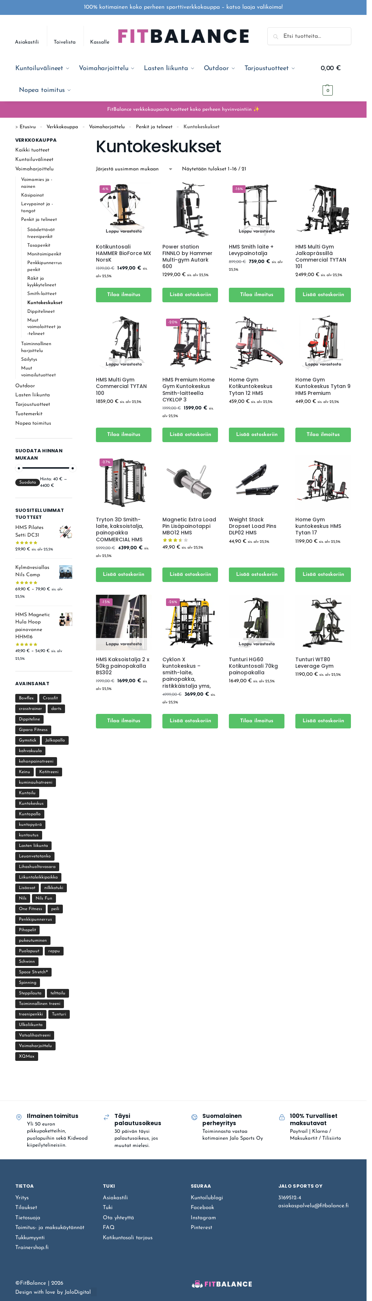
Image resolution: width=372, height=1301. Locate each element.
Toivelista (65, 42)
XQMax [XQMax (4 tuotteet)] (27, 1056)
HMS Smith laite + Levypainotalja (251, 249)
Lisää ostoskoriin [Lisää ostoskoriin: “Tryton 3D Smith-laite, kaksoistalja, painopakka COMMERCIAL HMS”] (123, 574)
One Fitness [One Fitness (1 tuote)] (30, 909)
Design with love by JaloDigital (53, 1292)
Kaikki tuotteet (32, 150)
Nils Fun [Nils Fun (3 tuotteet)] (44, 898)
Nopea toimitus (33, 423)
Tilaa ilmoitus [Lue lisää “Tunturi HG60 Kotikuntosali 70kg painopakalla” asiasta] (256, 721)
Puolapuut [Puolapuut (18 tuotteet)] (29, 951)
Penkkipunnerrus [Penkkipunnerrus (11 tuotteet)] (35, 919)
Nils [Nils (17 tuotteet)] (23, 898)
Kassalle (99, 42)
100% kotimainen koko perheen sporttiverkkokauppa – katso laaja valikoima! (183, 7)
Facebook (202, 1208)
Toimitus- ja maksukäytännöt (49, 1228)
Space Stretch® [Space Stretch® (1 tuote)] (33, 972)
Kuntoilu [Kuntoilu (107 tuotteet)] (27, 793)
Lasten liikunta (32, 395)
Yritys (22, 1198)
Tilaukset (26, 1208)
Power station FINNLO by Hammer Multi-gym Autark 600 (187, 256)
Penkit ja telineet (154, 127)
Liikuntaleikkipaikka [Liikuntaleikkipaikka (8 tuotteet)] (38, 877)
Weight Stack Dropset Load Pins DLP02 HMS (252, 526)
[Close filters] (74, 141)
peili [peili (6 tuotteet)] (55, 909)
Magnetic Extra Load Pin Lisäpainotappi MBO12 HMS (189, 526)
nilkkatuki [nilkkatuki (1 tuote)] (53, 888)
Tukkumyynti (30, 1238)
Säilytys (29, 359)
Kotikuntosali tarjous (128, 1238)
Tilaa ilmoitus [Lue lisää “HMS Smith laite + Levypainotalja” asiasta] (256, 295)
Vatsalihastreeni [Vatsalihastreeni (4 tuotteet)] (34, 1035)
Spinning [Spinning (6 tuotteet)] (27, 983)
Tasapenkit (38, 245)
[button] (336, 79)
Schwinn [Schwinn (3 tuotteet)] (27, 961)
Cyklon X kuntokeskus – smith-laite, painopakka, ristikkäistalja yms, (186, 672)
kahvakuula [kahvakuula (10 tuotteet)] (30, 751)
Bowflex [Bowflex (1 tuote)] (26, 698)
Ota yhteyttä (118, 1218)
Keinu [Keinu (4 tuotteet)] (24, 772)
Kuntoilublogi (207, 1198)
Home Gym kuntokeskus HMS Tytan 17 (318, 526)
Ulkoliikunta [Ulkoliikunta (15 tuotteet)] (31, 1025)
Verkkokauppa (62, 127)
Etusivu (28, 127)
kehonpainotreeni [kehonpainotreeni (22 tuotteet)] (36, 761)
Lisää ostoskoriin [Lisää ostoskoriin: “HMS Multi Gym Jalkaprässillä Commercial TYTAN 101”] (323, 295)
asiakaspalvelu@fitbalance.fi (313, 1206)
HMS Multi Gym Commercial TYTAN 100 (121, 386)
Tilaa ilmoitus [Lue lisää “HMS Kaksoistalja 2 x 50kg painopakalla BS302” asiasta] (123, 721)
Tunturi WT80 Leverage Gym (314, 662)
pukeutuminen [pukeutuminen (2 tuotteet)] (33, 940)
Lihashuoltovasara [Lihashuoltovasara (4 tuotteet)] (37, 867)
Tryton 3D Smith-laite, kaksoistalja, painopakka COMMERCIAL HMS (119, 529)
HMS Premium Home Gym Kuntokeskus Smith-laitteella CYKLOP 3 (188, 389)
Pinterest (201, 1228)
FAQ (108, 1228)
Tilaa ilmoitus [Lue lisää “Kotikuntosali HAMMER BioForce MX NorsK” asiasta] (123, 295)
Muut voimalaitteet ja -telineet (44, 327)
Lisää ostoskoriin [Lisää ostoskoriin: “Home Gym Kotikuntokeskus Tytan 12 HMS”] (257, 434)
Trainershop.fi (32, 1248)
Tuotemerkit (29, 414)
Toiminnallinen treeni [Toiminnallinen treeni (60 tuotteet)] (39, 1004)
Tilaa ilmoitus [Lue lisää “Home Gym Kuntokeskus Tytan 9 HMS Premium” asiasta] (323, 434)
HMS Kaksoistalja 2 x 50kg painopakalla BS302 (122, 666)
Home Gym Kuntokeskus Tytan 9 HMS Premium (323, 386)
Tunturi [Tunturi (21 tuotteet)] (59, 1014)
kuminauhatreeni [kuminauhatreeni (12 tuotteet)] (35, 782)
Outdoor (25, 386)
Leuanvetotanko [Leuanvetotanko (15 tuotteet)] (35, 856)
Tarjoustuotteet (32, 404)
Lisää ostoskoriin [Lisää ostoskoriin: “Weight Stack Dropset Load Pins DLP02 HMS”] (257, 574)
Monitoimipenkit (44, 254)
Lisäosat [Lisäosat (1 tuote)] (27, 888)
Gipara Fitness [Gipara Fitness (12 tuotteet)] (33, 730)
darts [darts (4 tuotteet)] (56, 709)
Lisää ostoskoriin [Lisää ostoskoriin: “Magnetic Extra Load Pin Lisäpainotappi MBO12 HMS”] (190, 574)
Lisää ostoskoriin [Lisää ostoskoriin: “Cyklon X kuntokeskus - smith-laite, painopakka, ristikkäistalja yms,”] (190, 721)
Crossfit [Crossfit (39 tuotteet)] (50, 698)
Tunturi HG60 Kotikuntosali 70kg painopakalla (253, 666)
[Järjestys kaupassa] (134, 169)
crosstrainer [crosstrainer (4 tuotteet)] (30, 709)
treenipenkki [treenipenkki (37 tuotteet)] (31, 1014)
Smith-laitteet (42, 293)
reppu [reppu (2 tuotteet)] (54, 951)
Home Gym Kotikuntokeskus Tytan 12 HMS (250, 386)
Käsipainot (32, 195)
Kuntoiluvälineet (34, 159)
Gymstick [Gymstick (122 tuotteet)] (27, 740)
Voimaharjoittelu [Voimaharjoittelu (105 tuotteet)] (35, 1046)
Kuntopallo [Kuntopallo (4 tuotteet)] (30, 814)
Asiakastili (27, 42)
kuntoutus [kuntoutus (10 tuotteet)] (29, 835)
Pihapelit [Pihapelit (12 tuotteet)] (27, 930)
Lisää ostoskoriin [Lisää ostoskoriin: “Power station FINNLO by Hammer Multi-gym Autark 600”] (190, 295)
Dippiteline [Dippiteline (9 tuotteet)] (29, 719)
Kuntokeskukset (44, 302)
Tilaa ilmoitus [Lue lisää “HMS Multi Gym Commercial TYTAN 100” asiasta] (123, 434)
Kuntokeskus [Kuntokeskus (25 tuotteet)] (31, 803)
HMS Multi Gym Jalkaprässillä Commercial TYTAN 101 (320, 256)
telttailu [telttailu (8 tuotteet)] (57, 993)
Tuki (108, 1208)
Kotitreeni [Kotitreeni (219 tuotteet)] (48, 772)
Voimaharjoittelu (107, 127)
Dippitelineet (41, 311)
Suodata (27, 482)
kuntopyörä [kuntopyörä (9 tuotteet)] (30, 825)
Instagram (203, 1218)
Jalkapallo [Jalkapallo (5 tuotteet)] (55, 740)
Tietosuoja (27, 1218)
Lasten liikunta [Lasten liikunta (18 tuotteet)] (33, 846)
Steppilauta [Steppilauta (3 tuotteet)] (30, 993)
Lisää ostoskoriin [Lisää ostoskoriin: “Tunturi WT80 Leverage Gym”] (323, 721)
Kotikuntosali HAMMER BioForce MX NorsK (123, 253)
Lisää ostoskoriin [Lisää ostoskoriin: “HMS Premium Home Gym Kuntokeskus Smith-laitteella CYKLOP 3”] (190, 434)
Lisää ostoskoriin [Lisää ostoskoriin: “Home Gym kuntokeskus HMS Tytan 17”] (323, 574)
